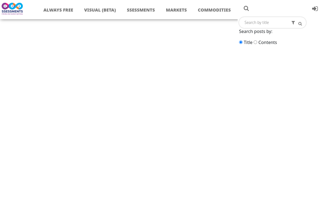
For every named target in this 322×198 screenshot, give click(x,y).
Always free (58, 10)
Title (248, 42)
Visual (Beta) (100, 10)
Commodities (214, 10)
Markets (176, 10)
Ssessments (141, 10)
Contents (267, 42)
